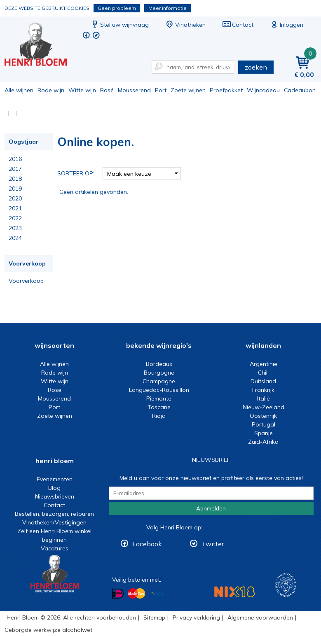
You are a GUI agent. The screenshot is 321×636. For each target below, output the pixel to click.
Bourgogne (159, 372)
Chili (263, 372)
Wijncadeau (263, 90)
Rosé (107, 90)
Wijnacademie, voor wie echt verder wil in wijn (285, 585)
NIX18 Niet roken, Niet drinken (234, 591)
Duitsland (263, 381)
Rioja (159, 415)
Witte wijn (82, 90)
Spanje (263, 433)
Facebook (147, 544)
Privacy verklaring (196, 617)
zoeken (256, 67)
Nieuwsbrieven (54, 496)
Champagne (159, 381)
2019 (15, 188)
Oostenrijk (263, 415)
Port (160, 90)
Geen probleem (117, 8)
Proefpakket (226, 90)
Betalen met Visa (157, 594)
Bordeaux (159, 364)
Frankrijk (263, 390)
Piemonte (158, 398)
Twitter (213, 544)
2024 (15, 238)
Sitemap (154, 617)
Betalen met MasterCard (136, 593)
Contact (237, 24)
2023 (15, 228)
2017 (15, 168)
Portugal (263, 424)
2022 (15, 218)
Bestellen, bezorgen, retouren (54, 513)
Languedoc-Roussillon (159, 390)
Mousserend (134, 90)
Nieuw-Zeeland (263, 407)
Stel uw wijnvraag (119, 24)
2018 (15, 178)
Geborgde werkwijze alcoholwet (48, 630)
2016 (15, 159)
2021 (15, 208)
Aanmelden (211, 508)
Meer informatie (167, 8)
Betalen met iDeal (118, 594)
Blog (54, 488)
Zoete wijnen (188, 90)
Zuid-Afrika (263, 441)
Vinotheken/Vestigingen (54, 522)
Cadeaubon (300, 90)
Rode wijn (50, 90)
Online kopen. (41, 45)
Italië (263, 398)
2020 (15, 198)
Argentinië (263, 364)
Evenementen (55, 479)
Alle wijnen (19, 90)
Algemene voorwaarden (260, 617)
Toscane (159, 407)
